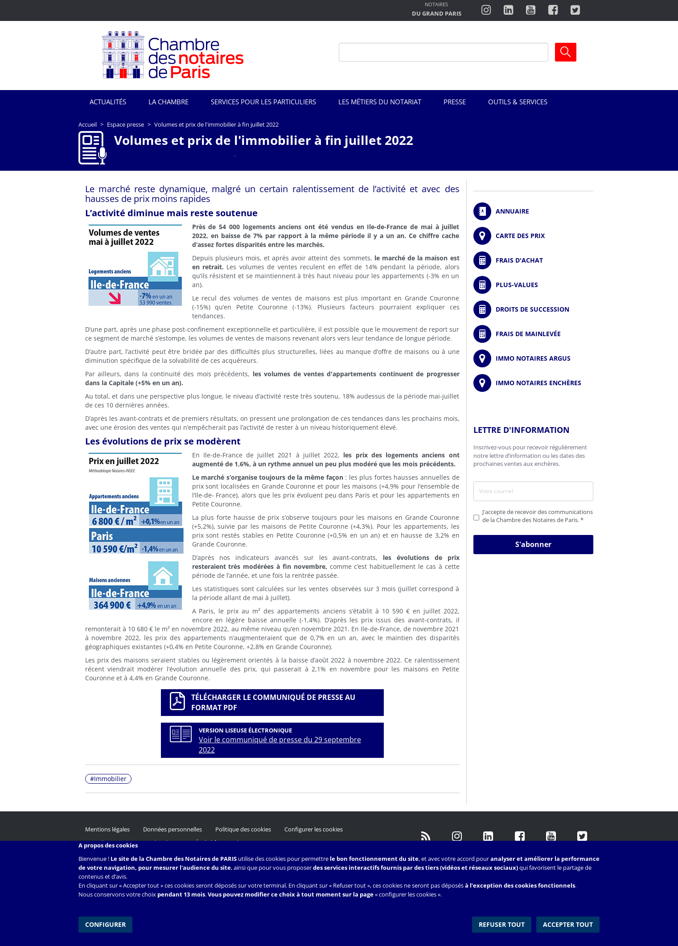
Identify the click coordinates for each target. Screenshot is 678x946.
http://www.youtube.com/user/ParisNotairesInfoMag (530, 10)
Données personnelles (172, 829)
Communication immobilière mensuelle (172, 155)
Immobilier (110, 778)
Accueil (87, 124)
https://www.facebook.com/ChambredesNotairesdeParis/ (553, 10)
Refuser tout (503, 923)
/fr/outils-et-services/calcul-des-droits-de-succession (533, 309)
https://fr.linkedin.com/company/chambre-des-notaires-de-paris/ (488, 836)
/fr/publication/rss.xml (426, 836)
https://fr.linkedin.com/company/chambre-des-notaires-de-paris (508, 10)
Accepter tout (568, 923)
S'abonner (533, 544)
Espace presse (125, 124)
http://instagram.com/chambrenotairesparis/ (486, 10)
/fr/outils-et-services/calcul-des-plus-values (533, 285)
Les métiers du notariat (379, 101)
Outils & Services (517, 101)
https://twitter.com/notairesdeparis (575, 10)
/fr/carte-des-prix (533, 236)
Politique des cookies (243, 829)
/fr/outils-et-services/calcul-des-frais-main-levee (533, 334)
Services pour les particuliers (263, 101)
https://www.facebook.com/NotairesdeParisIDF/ (520, 836)
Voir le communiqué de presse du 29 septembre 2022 (280, 745)
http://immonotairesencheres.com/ (533, 383)
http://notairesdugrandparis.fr (436, 10)
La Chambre (168, 101)
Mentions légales (107, 829)
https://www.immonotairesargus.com (533, 358)
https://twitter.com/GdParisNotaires (582, 836)
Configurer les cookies (313, 829)
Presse (455, 101)
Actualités (108, 101)
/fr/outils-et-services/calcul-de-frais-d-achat (533, 260)
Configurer (105, 923)
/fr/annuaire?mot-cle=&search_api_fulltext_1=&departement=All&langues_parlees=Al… (533, 211)
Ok (565, 52)
